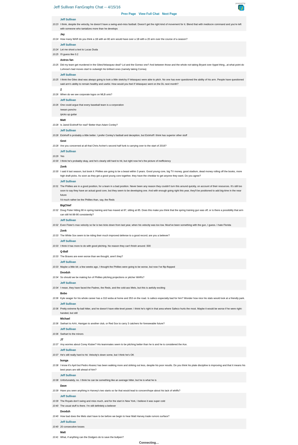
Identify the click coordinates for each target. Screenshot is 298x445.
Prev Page (128, 13)
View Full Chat (149, 13)
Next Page (169, 13)
